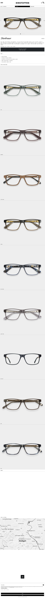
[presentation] (0, 20)
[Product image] (22, 21)
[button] (20, 33)
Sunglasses (32, 6)
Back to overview (3, 6)
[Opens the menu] (2, 2)
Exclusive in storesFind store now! (22, 49)
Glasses (17, 6)
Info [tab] (1, 53)
